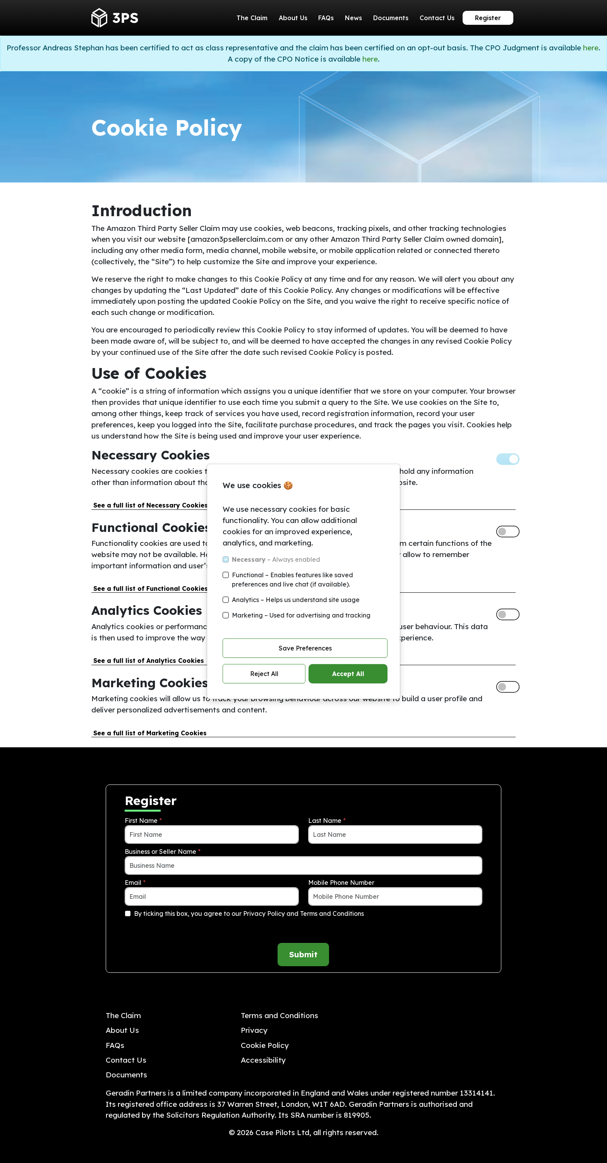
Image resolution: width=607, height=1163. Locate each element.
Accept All (348, 674)
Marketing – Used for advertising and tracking (301, 615)
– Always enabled (276, 559)
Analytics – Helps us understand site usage (296, 600)
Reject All (264, 674)
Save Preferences (305, 648)
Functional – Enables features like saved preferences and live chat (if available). (292, 579)
